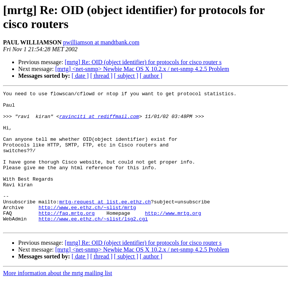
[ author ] (151, 75)
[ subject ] (126, 75)
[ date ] (80, 75)
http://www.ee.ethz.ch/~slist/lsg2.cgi (93, 244)
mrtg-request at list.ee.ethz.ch (105, 224)
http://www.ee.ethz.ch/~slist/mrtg (87, 231)
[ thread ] (101, 75)
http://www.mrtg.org (173, 238)
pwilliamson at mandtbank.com (101, 42)
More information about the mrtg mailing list (57, 300)
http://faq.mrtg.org (67, 238)
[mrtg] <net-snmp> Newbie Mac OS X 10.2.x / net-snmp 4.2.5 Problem (142, 69)
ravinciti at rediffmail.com (99, 121)
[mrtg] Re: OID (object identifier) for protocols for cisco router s (143, 62)
